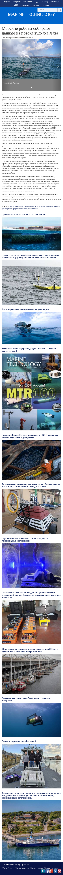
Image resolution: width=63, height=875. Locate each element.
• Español (17, 2)
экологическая (33, 209)
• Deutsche (27, 2)
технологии (23, 209)
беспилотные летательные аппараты (23, 206)
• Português (55, 2)
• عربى (37, 2)
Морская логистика (22, 868)
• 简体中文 (6, 2)
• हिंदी (16, 5)
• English (45, 5)
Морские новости (36, 868)
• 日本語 (45, 2)
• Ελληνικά (25, 5)
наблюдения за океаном (45, 206)
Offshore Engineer (8, 868)
